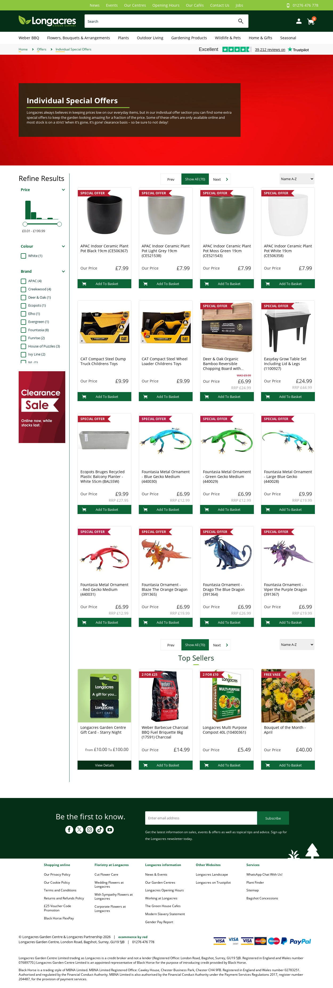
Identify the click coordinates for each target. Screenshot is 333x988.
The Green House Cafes (163, 906)
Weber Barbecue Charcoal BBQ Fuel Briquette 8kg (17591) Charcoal (165, 732)
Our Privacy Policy (57, 874)
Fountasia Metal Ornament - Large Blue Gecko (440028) (288, 476)
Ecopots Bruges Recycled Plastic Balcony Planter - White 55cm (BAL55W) (102, 476)
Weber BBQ (29, 37)
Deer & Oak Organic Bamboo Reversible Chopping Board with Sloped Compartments (223, 366)
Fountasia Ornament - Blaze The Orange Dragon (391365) (165, 589)
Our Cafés (195, 5)
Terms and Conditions (60, 890)
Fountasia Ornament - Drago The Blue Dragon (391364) (224, 589)
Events (112, 5)
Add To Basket (100, 283)
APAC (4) (35, 280)
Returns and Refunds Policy (64, 898)
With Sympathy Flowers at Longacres (114, 896)
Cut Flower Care (106, 874)
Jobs (239, 5)
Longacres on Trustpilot (213, 882)
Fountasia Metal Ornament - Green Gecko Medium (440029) (227, 476)
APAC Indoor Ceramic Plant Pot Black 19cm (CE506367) (104, 248)
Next (217, 179)
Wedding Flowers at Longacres (109, 884)
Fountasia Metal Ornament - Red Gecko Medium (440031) (104, 589)
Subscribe (273, 818)
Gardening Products (189, 37)
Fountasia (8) (38, 329)
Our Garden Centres (160, 882)
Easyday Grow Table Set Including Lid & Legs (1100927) (285, 363)
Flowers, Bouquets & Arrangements (78, 37)
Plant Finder (255, 882)
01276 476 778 (305, 5)
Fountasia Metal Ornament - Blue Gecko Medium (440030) (166, 476)
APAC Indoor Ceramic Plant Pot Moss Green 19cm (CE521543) (227, 250)
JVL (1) (33, 362)
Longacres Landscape (212, 874)
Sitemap (252, 890)
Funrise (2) (36, 337)
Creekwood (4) (39, 289)
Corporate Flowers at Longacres (110, 908)
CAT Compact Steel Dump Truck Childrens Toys (103, 361)
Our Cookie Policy (57, 882)
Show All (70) (195, 179)
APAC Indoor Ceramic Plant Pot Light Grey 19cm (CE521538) (166, 250)
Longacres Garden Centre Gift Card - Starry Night (103, 730)
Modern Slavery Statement (165, 914)
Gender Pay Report (159, 922)
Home (23, 49)
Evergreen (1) (38, 321)
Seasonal (288, 37)
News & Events (156, 874)
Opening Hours (166, 5)
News (95, 5)
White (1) (35, 255)
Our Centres (135, 5)
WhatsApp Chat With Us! (264, 874)
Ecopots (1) (37, 305)
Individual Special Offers (73, 49)
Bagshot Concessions (262, 898)
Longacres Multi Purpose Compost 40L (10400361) (225, 730)
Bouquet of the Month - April (285, 730)
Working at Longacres (161, 898)
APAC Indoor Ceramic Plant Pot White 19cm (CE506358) (288, 250)
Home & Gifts (260, 37)
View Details (104, 765)
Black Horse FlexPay (59, 918)
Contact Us (219, 5)
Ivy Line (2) (36, 354)
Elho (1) (34, 313)
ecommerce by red (133, 937)
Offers (41, 49)
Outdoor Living (150, 37)
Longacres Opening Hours (164, 890)
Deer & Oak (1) (39, 297)
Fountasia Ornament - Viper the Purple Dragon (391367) (285, 589)
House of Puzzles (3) (44, 346)
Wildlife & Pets (228, 37)
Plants (123, 37)
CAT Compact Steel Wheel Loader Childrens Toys (165, 361)
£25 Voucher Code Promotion (57, 908)
